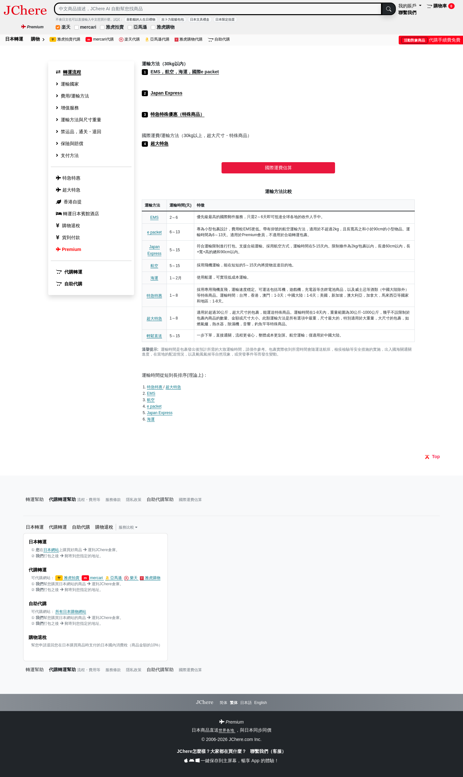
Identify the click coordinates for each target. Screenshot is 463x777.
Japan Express (159, 413)
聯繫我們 (407, 12)
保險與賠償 (69, 143)
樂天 (131, 578)
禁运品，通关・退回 (78, 131)
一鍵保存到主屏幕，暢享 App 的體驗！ (231, 760)
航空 (154, 266)
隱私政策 (133, 499)
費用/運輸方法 (72, 95)
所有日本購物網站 (70, 611)
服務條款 (113, 499)
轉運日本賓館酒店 (77, 213)
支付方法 (67, 155)
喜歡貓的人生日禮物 (140, 19)
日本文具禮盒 (199, 19)
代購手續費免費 (430, 39)
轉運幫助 (35, 499)
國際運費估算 (278, 167)
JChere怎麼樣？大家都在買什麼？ (212, 751)
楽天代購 (129, 39)
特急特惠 (154, 295)
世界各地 (227, 730)
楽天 (65, 27)
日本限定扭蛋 (225, 19)
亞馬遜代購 (157, 39)
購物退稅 (68, 225)
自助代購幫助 (160, 499)
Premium (68, 249)
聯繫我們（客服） (268, 751)
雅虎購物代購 (189, 39)
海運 (154, 278)
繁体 (234, 702)
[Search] (218, 9)
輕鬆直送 (154, 336)
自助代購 (219, 39)
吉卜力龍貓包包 (172, 19)
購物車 (441, 6)
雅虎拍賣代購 (65, 39)
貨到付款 (68, 237)
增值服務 (67, 107)
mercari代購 (100, 39)
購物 (37, 39)
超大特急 (154, 318)
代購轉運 (69, 271)
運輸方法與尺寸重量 (78, 119)
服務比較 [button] (128, 527)
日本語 (246, 702)
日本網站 (51, 550)
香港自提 (69, 201)
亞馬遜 (140, 27)
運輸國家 (67, 84)
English (260, 702)
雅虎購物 (166, 27)
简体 (223, 702)
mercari (88, 27)
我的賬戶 (408, 5)
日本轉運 (14, 39)
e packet (154, 232)
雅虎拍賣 (115, 27)
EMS (154, 217)
